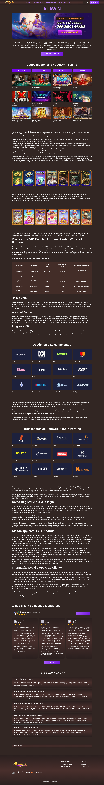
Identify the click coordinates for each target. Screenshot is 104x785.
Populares (21, 70)
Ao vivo (42, 70)
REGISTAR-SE (94, 2)
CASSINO (28, 2)
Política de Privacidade (67, 764)
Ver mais (52, 662)
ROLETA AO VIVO (51, 2)
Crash (62, 70)
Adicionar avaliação (83, 613)
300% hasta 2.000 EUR (52, 53)
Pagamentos (84, 761)
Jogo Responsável (65, 766)
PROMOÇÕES (62, 2)
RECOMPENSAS (38, 2)
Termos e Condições (66, 761)
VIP (70, 2)
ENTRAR (86, 2)
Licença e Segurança (86, 766)
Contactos (83, 764)
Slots (82, 70)
